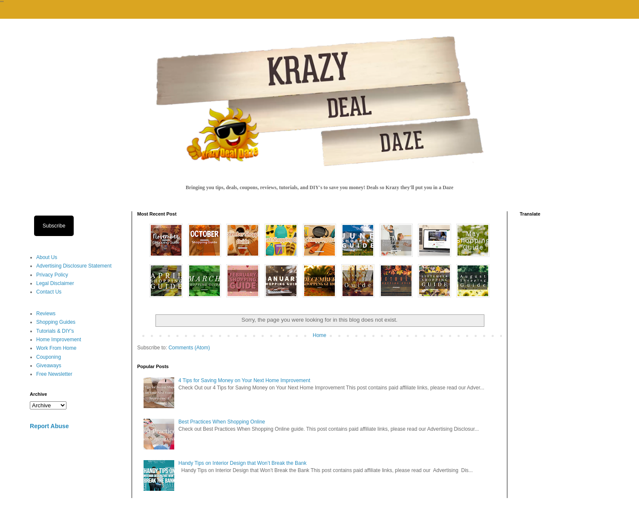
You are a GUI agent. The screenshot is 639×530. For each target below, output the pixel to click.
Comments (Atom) (189, 348)
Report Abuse (49, 426)
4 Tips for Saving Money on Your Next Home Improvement (244, 380)
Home (319, 335)
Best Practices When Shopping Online (221, 422)
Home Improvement (58, 340)
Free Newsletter (54, 374)
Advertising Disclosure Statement (74, 266)
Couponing (48, 357)
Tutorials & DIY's (55, 331)
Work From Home (56, 348)
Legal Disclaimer (55, 283)
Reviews (45, 314)
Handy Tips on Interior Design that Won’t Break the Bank (242, 463)
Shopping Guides (55, 322)
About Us (46, 257)
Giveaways (48, 366)
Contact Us (48, 292)
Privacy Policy (52, 275)
